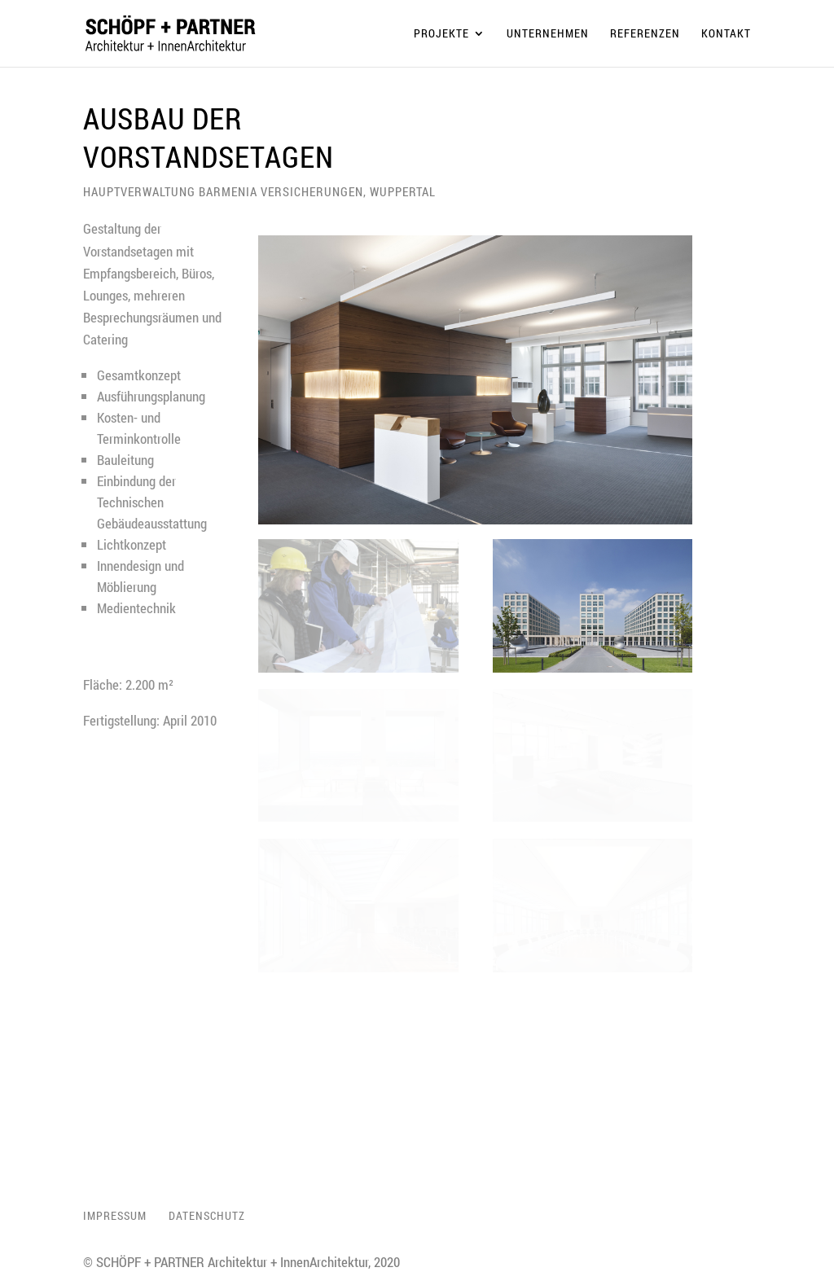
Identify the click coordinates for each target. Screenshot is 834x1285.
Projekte (441, 34)
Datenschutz (207, 1215)
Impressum (115, 1215)
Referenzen (645, 34)
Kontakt (726, 34)
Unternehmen (548, 34)
